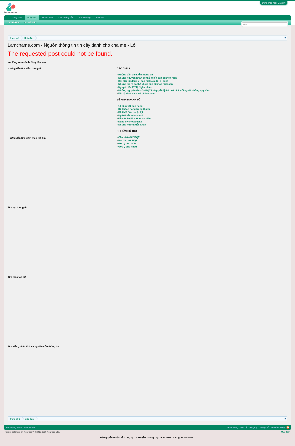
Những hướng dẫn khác (132, 124)
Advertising (85, 17)
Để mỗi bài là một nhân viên (134, 118)
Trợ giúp (253, 427)
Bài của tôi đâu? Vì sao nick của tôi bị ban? (143, 81)
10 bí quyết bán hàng (130, 106)
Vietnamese (29, 427)
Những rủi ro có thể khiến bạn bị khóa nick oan (145, 84)
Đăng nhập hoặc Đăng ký (273, 3)
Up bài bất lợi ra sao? (130, 115)
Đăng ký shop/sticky (130, 121)
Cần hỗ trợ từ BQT (129, 137)
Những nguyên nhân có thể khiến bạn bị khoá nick (147, 77)
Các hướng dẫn (66, 17)
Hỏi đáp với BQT (127, 140)
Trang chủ (17, 17)
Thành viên (47, 17)
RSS (288, 427)
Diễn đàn (31, 18)
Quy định (285, 432)
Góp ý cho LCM (127, 143)
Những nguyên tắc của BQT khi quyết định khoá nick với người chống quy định (164, 90)
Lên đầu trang (278, 427)
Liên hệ (99, 17)
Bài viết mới (29, 22)
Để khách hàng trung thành (134, 109)
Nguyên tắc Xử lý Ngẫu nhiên (135, 87)
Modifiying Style (14, 427)
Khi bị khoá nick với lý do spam (136, 93)
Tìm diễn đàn (13, 22)
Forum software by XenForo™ (32, 432)
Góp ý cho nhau (127, 146)
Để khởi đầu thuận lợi (130, 112)
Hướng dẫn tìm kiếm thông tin (135, 74)
